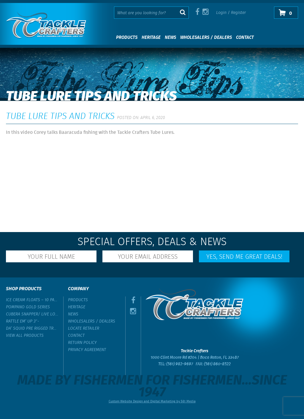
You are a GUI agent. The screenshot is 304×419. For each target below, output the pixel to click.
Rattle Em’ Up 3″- (22, 321)
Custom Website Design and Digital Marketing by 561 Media (152, 401)
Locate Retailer (83, 328)
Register (238, 12)
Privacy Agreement (87, 350)
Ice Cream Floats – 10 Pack (32, 300)
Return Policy (82, 342)
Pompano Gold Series (28, 307)
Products (126, 37)
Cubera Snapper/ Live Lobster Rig (32, 314)
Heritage (151, 37)
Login (221, 12)
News (170, 37)
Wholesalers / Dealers (206, 37)
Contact (245, 37)
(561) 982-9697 (179, 364)
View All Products (25, 335)
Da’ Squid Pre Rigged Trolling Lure (32, 328)
